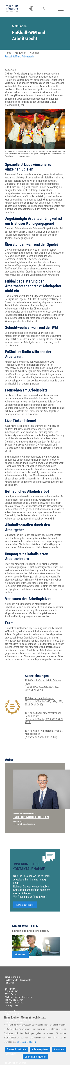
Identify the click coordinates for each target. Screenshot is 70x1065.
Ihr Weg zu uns (11, 1005)
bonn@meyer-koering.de (21, 997)
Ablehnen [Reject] (59, 1049)
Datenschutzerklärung (26, 1042)
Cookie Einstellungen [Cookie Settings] (35, 1056)
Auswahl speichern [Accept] (16, 1049)
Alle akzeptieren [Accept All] (40, 1049)
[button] (31, 8)
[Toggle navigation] (60, 9)
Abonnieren (20, 970)
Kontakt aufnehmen (24, 921)
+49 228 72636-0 (16, 1000)
